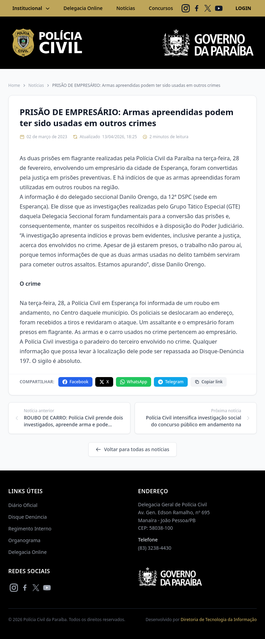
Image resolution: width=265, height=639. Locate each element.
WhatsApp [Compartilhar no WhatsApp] (133, 382)
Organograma (24, 540)
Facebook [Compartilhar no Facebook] (75, 382)
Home (14, 85)
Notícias (125, 8)
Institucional (31, 8)
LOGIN (243, 8)
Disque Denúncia (27, 517)
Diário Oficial (22, 505)
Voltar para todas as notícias (132, 449)
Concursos (161, 8)
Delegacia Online (82, 8)
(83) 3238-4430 (154, 548)
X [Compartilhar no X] (104, 382)
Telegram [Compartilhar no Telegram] (170, 382)
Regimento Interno (29, 528)
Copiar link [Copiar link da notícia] (209, 382)
